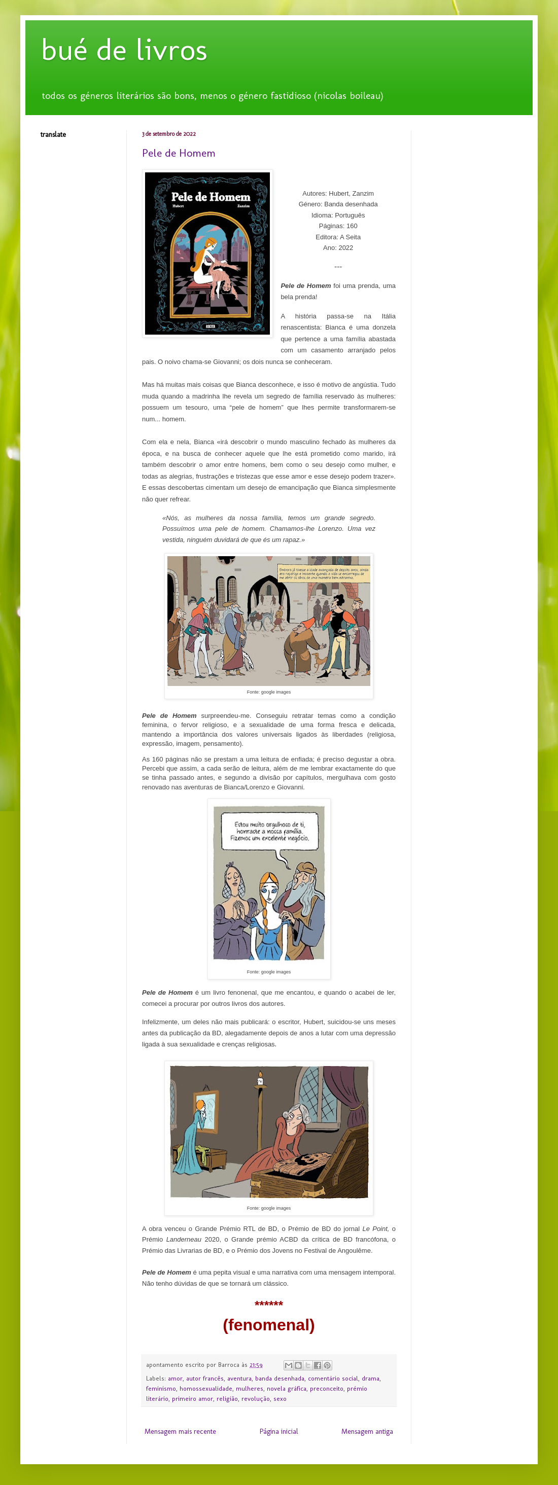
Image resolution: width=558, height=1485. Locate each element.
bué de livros (124, 49)
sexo (280, 1398)
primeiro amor (192, 1398)
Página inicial (279, 1431)
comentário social (333, 1378)
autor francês (205, 1378)
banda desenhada (279, 1378)
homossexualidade (206, 1388)
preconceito (326, 1388)
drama (370, 1378)
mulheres (249, 1388)
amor (175, 1378)
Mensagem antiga (367, 1431)
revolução (255, 1398)
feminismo (161, 1388)
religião (227, 1398)
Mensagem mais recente (180, 1431)
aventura (239, 1378)
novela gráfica (286, 1388)
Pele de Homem (179, 153)
